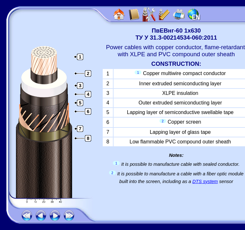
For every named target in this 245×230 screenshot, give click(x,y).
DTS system (205, 181)
